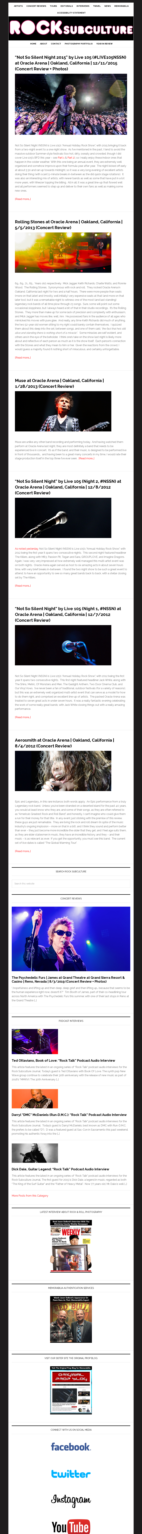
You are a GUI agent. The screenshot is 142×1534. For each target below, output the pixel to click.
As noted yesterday (26, 560)
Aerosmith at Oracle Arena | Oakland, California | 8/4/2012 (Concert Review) (68, 754)
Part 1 (61, 163)
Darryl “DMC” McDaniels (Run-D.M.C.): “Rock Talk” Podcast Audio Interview (69, 1126)
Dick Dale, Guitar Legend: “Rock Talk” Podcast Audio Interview (60, 1181)
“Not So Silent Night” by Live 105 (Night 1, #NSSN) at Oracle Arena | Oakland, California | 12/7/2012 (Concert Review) (69, 625)
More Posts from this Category (30, 1207)
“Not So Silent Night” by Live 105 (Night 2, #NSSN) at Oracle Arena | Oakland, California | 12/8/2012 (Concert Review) (70, 498)
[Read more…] (23, 204)
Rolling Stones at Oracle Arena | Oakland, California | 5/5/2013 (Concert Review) (70, 233)
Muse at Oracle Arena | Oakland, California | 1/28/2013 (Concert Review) (70, 394)
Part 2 (70, 163)
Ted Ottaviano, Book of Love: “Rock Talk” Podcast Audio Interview (63, 1072)
